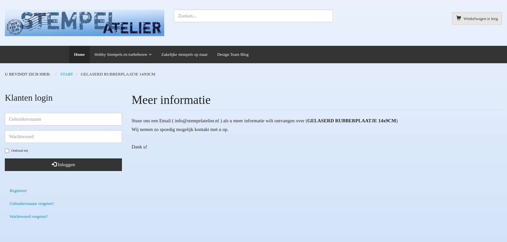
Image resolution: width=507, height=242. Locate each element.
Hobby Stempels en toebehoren (120, 54)
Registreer (18, 190)
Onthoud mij (16, 151)
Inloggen (63, 164)
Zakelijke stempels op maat (184, 54)
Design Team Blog (233, 54)
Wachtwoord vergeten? (29, 216)
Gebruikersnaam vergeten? (32, 203)
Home (79, 54)
